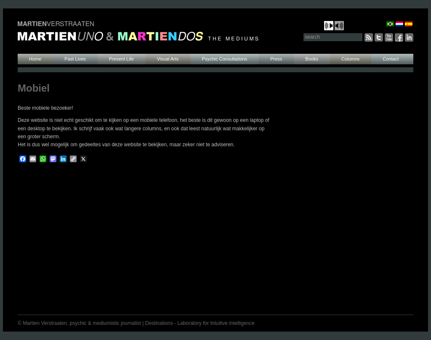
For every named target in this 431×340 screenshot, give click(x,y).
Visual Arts (168, 58)
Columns (350, 58)
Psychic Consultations (224, 58)
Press (276, 58)
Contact (391, 58)
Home (35, 58)
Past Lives (75, 58)
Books (311, 58)
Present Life (121, 58)
